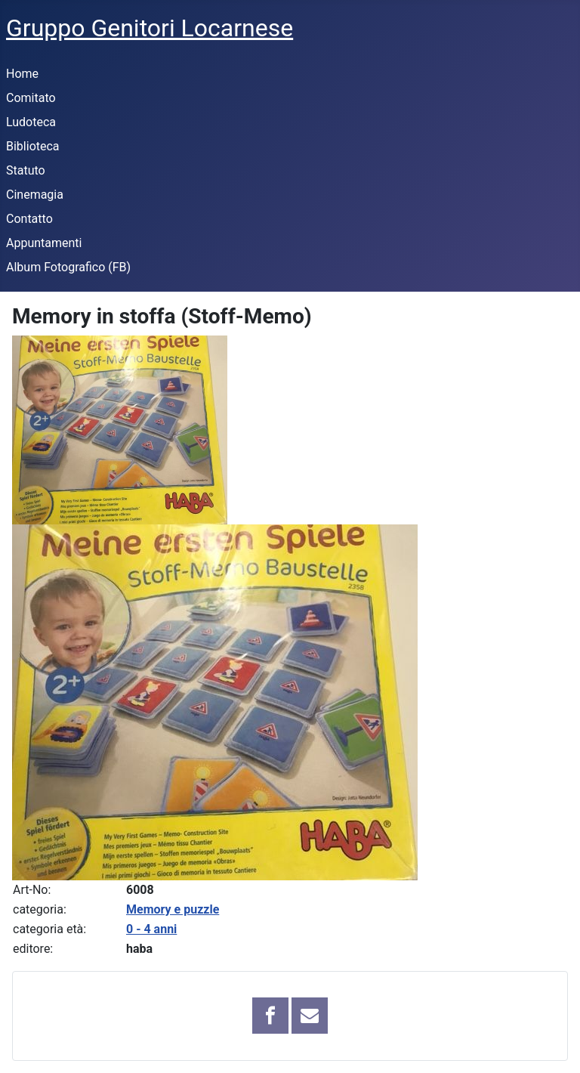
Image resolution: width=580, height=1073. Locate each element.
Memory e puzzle (172, 909)
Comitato (31, 98)
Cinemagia (34, 194)
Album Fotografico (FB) (68, 267)
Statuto (25, 170)
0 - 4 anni (151, 929)
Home (22, 73)
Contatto (29, 219)
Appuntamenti (44, 243)
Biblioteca (33, 146)
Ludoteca (31, 122)
